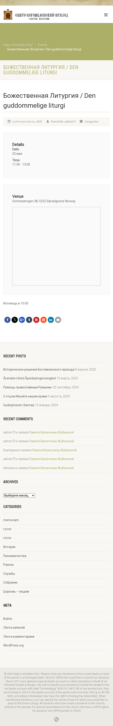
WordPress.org (13, 645)
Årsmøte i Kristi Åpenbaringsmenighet (29, 378)
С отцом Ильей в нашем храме (25, 396)
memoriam (11, 520)
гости (7, 529)
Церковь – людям (16, 591)
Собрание (10, 582)
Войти (7, 618)
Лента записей (14, 627)
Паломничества (14, 556)
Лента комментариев (18, 636)
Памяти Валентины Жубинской (51, 432)
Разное (8, 564)
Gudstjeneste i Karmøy (18, 405)
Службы (9, 573)
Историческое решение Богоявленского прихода (38, 369)
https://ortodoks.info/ (18, 45)
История (9, 547)
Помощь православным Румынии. (27, 387)
